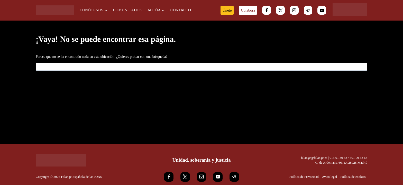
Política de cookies (352, 177)
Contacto (180, 10)
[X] (280, 10)
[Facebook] (266, 10)
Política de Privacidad (304, 177)
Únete (227, 10)
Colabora (248, 10)
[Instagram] (294, 10)
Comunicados (127, 10)
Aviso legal (329, 177)
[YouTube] (321, 10)
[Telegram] (308, 10)
